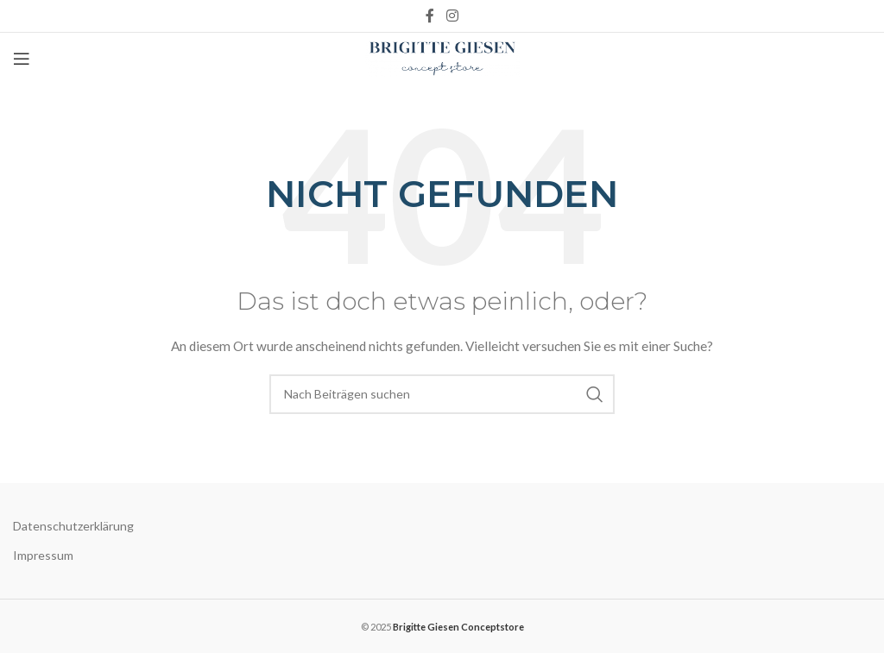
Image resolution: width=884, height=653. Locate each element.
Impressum (43, 555)
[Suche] (442, 394)
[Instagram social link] (452, 15)
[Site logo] (442, 57)
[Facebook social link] (430, 15)
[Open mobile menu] (21, 58)
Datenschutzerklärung (73, 525)
